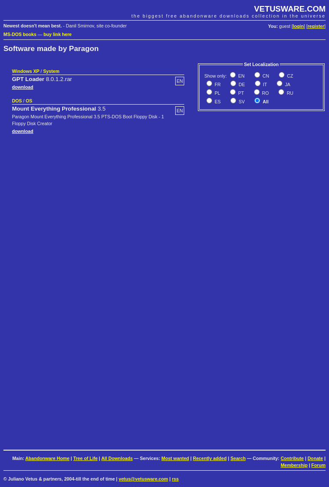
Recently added (210, 458)
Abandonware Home (47, 458)
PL (216, 93)
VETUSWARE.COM (290, 8)
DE (241, 84)
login (298, 26)
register (316, 26)
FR (217, 84)
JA (287, 84)
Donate (315, 458)
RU (289, 93)
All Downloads (116, 458)
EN (241, 75)
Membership (294, 465)
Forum (318, 465)
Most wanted (175, 458)
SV (241, 101)
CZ (289, 75)
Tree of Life (85, 458)
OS (29, 100)
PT (240, 93)
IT (264, 84)
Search (238, 458)
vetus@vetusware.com (143, 478)
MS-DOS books (19, 34)
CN (265, 75)
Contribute (292, 458)
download (22, 87)
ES (217, 101)
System (51, 71)
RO (265, 93)
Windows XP (25, 71)
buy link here (58, 34)
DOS (17, 100)
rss (175, 478)
